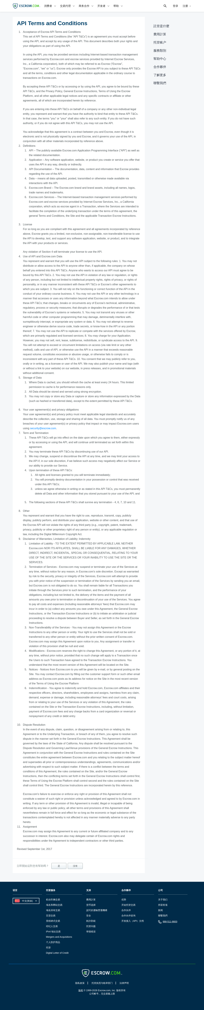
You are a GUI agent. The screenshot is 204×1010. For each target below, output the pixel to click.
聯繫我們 (159, 83)
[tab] (50, 6)
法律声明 (124, 983)
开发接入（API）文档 (132, 921)
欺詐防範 (91, 921)
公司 (160, 890)
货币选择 (91, 905)
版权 (80, 990)
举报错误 (91, 931)
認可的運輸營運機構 (96, 910)
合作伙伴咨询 (128, 915)
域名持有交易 (53, 910)
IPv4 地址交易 (53, 931)
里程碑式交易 (53, 921)
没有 (75, 866)
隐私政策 (80, 983)
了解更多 (159, 75)
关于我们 (162, 899)
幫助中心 (159, 58)
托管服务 (50, 890)
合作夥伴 (159, 67)
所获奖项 (162, 905)
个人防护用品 (53, 942)
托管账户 (159, 42)
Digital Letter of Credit (57, 953)
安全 (88, 915)
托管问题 (91, 926)
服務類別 (159, 50)
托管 (48, 947)
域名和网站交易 (54, 905)
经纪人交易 (52, 926)
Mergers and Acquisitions (59, 937)
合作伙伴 (126, 910)
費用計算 (159, 34)
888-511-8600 (167, 922)
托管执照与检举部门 (102, 983)
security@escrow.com (43, 428)
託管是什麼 (161, 26)
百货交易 (50, 915)
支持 (88, 890)
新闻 (160, 910)
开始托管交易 (128, 905)
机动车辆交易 (53, 899)
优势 (123, 899)
